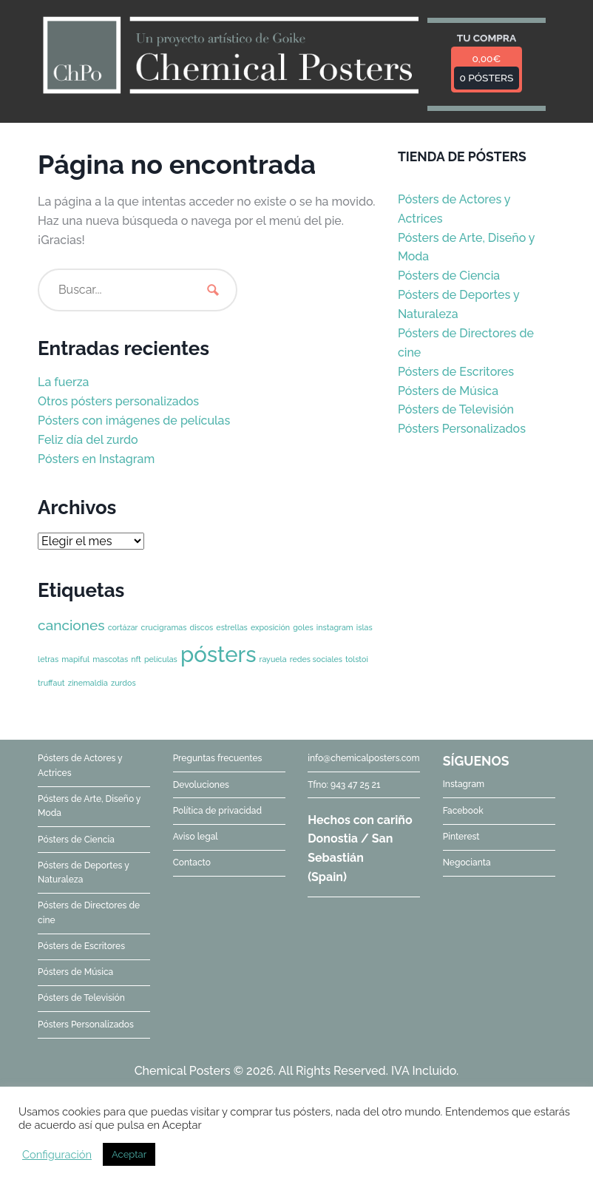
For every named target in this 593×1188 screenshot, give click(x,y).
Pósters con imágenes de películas (134, 421)
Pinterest (461, 836)
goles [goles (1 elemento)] (303, 627)
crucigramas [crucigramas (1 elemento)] (164, 627)
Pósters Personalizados (462, 429)
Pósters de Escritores (456, 372)
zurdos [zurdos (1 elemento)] (123, 682)
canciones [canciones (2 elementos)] (71, 625)
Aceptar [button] (129, 1154)
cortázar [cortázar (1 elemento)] (123, 627)
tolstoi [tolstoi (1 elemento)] (356, 659)
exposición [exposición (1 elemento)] (270, 627)
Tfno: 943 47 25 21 (344, 785)
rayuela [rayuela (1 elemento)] (273, 659)
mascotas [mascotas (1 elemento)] (110, 659)
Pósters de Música (448, 391)
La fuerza (63, 382)
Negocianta (467, 862)
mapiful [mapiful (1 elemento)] (75, 659)
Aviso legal (195, 836)
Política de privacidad (217, 811)
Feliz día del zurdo (88, 440)
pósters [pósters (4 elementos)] (218, 654)
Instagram (464, 784)
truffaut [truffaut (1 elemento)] (51, 682)
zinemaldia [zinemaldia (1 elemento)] (88, 682)
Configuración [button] (57, 1154)
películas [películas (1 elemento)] (160, 659)
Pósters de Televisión (456, 409)
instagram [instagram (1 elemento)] (334, 627)
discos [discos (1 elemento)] (201, 627)
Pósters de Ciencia (449, 276)
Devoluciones (201, 785)
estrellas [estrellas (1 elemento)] (232, 627)
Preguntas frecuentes (217, 758)
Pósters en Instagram (96, 459)
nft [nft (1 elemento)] (136, 659)
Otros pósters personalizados (118, 401)
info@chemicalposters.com (363, 758)
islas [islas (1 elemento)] (364, 627)
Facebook (463, 811)
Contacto (192, 862)
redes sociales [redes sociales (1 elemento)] (316, 659)
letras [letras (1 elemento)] (48, 659)
